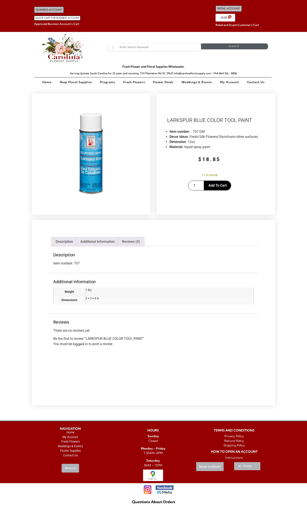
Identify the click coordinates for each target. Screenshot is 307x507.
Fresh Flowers (134, 82)
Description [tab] (64, 242)
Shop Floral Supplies (76, 82)
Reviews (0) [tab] (131, 242)
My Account (229, 82)
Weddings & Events (196, 82)
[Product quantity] (196, 185)
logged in (80, 344)
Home (46, 82)
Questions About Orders (153, 502)
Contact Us (256, 82)
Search (251, 47)
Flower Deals (163, 82)
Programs (107, 82)
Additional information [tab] (97, 242)
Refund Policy (234, 441)
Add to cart (218, 185)
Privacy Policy (234, 436)
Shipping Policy (234, 445)
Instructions (234, 458)
